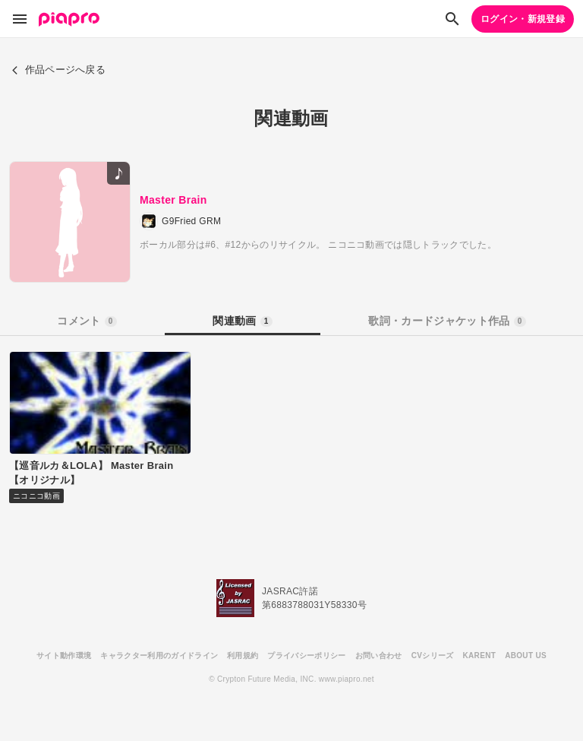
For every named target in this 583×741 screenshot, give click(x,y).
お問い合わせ (378, 655)
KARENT (479, 655)
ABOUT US (526, 655)
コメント (86, 321)
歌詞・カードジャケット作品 (446, 321)
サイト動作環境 (63, 655)
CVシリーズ (432, 655)
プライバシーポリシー (306, 655)
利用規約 (242, 655)
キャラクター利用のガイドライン (159, 655)
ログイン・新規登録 (523, 19)
